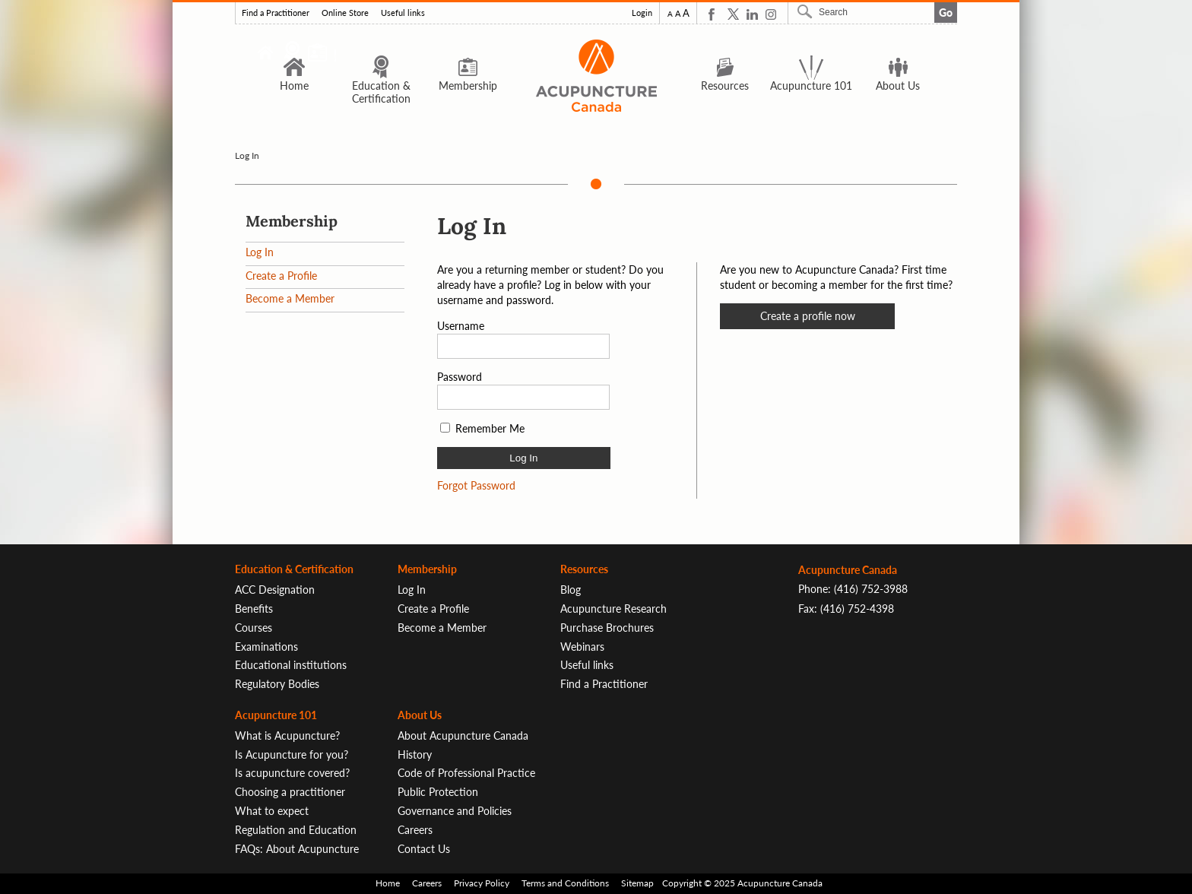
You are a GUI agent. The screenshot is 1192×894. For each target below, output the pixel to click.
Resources (725, 73)
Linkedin (752, 14)
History (415, 754)
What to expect (272, 810)
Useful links (403, 12)
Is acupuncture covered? (292, 772)
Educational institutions (291, 664)
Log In (260, 252)
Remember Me (490, 428)
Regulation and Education (296, 829)
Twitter (733, 14)
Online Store (345, 12)
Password (459, 376)
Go (946, 12)
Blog (570, 589)
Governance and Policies (455, 810)
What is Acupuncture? (287, 735)
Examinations (266, 646)
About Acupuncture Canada (463, 735)
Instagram (771, 14)
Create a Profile (281, 275)
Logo (596, 76)
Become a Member (290, 298)
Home (294, 73)
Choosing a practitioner (290, 791)
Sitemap (637, 883)
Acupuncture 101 (811, 73)
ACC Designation (275, 589)
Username (460, 325)
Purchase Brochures (607, 627)
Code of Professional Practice (466, 772)
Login (642, 12)
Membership (468, 73)
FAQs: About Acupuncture (297, 848)
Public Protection (438, 791)
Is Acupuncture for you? (291, 754)
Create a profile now (807, 315)
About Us (898, 73)
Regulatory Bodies (277, 683)
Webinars (582, 646)
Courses (253, 627)
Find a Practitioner (275, 12)
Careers (415, 829)
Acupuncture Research (613, 608)
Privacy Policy (481, 883)
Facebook (714, 14)
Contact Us (424, 848)
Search (806, 11)
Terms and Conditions (565, 883)
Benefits (254, 608)
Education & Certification (381, 79)
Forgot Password (476, 485)
